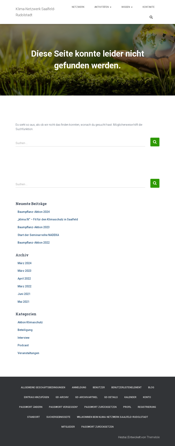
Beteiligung (25, 330)
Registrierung (147, 407)
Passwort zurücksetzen (100, 407)
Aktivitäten (102, 7)
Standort (33, 417)
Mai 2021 (23, 301)
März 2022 (24, 286)
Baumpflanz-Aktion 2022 (34, 242)
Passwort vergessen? (63, 407)
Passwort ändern (30, 407)
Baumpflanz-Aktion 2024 (34, 211)
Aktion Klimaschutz (30, 322)
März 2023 (24, 270)
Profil (127, 407)
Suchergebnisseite (58, 417)
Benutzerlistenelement (126, 387)
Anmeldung (79, 387)
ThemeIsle (153, 437)
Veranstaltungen (28, 353)
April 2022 (24, 278)
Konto (147, 397)
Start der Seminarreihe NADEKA (38, 235)
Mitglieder (68, 426)
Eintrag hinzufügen (36, 397)
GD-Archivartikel (86, 397)
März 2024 (24, 263)
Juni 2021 (24, 294)
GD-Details (111, 397)
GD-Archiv (62, 397)
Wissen (127, 7)
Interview (23, 337)
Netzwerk (78, 7)
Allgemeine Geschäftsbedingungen (43, 387)
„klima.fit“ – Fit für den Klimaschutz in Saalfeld (48, 219)
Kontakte (149, 7)
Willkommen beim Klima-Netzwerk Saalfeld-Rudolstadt (112, 417)
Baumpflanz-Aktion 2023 (34, 227)
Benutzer (99, 387)
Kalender (130, 397)
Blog (151, 387)
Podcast (23, 345)
